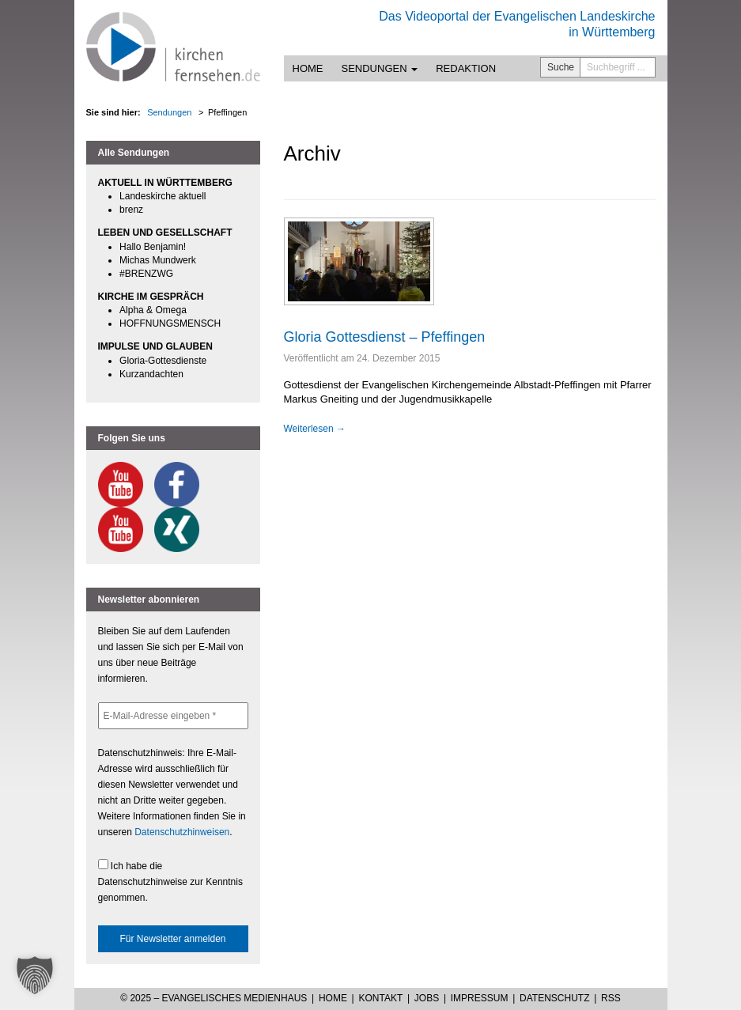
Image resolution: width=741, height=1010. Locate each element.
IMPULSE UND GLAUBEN (155, 346)
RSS (611, 998)
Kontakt (380, 998)
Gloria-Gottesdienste (162, 360)
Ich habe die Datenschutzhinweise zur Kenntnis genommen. (170, 881)
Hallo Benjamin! (152, 246)
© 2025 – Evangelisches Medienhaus (213, 998)
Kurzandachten (151, 374)
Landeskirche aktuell (162, 196)
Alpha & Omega (153, 310)
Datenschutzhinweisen (181, 832)
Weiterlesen (315, 428)
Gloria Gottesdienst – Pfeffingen (385, 337)
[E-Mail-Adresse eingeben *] (173, 715)
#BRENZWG (146, 273)
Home (308, 68)
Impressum (479, 998)
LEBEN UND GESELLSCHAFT (165, 232)
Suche (560, 67)
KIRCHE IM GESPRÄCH (151, 296)
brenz (131, 209)
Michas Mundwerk (157, 260)
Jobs (426, 998)
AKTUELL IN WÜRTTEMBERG (165, 182)
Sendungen (380, 68)
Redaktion (466, 68)
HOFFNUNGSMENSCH (170, 323)
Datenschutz (554, 998)
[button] (35, 975)
